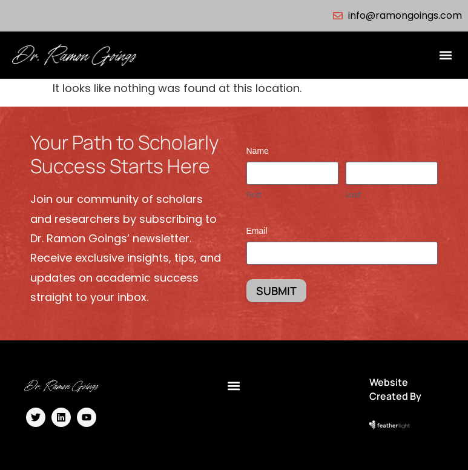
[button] (446, 55)
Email (257, 231)
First (254, 195)
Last (353, 195)
